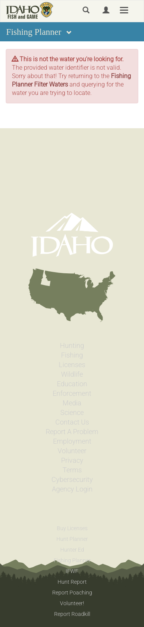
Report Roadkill (72, 614)
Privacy (72, 460)
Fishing (72, 355)
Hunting (72, 345)
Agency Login (72, 489)
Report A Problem (72, 432)
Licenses (72, 365)
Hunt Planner (72, 539)
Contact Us (72, 422)
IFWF (72, 571)
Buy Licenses (72, 528)
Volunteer (72, 451)
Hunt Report (72, 582)
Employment (72, 441)
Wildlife (72, 374)
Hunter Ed (72, 550)
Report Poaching (72, 592)
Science (72, 412)
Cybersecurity (72, 479)
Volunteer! (72, 603)
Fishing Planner (72, 560)
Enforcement (72, 393)
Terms (72, 470)
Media (72, 403)
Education (72, 384)
